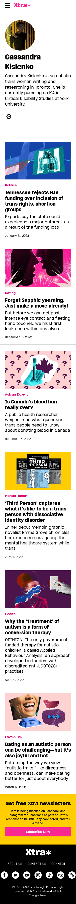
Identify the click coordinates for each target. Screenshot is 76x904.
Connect (58, 864)
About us (14, 864)
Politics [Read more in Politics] (11, 185)
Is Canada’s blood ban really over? (31, 404)
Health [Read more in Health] (10, 614)
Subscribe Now (38, 832)
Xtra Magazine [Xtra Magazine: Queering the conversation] (23, 5)
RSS (72, 875)
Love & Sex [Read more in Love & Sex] (14, 737)
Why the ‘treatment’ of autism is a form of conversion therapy (32, 627)
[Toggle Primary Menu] (7, 6)
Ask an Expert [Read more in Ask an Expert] (16, 394)
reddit (60, 875)
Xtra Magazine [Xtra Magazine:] (38, 852)
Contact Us (37, 864)
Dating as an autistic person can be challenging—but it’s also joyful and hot (38, 750)
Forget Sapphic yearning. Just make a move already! (36, 303)
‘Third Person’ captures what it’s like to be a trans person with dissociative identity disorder (35, 511)
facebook (4, 875)
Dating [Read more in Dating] (10, 293)
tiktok (49, 875)
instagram (38, 875)
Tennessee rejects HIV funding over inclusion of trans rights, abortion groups (34, 201)
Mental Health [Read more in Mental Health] (16, 496)
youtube (26, 875)
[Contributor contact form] (9, 116)
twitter (15, 875)
